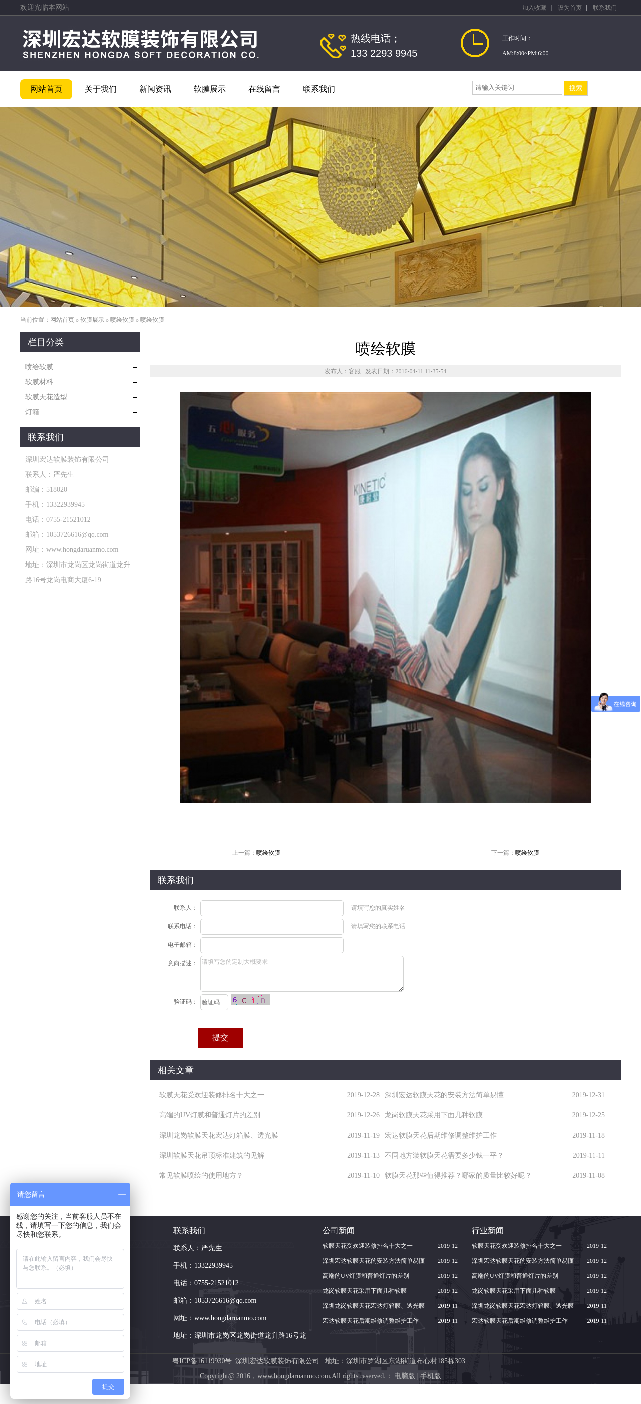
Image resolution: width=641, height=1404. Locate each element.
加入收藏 (534, 7)
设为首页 (570, 7)
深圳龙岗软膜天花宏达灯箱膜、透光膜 (218, 1135)
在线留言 (264, 89)
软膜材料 (39, 382)
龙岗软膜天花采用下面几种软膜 (434, 1115)
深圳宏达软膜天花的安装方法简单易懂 (444, 1095)
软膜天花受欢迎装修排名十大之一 (211, 1095)
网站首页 (46, 89)
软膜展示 (210, 89)
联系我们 (605, 7)
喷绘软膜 (122, 319)
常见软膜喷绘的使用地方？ (201, 1175)
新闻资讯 (155, 89)
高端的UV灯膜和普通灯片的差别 (209, 1115)
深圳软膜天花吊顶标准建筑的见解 (211, 1155)
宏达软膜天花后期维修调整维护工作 (441, 1135)
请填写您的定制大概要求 (302, 974)
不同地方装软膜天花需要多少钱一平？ (444, 1155)
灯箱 (32, 412)
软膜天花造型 (46, 397)
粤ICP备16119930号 (202, 1361)
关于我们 (101, 89)
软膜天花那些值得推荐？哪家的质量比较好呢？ (458, 1175)
